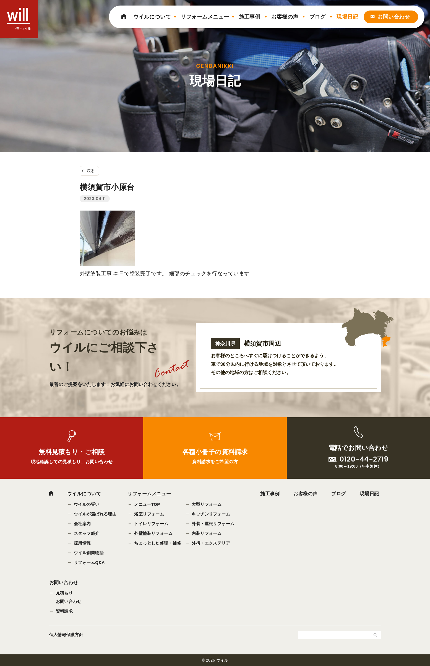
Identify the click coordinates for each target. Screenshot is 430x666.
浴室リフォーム (149, 514)
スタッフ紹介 (87, 533)
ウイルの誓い (87, 504)
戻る (91, 171)
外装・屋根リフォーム (213, 523)
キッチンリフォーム (211, 514)
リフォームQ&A (89, 562)
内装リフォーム (207, 533)
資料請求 (64, 611)
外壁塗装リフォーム (153, 533)
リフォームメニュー (205, 17)
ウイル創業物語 (89, 552)
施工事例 (249, 17)
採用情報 (82, 543)
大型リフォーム (207, 504)
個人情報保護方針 (66, 634)
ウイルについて (152, 17)
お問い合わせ (393, 17)
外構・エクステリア (211, 543)
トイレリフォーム (151, 523)
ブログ (317, 17)
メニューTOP (147, 504)
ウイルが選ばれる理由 (95, 514)
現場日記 (347, 17)
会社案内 (82, 523)
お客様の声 (284, 17)
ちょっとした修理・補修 (157, 543)
